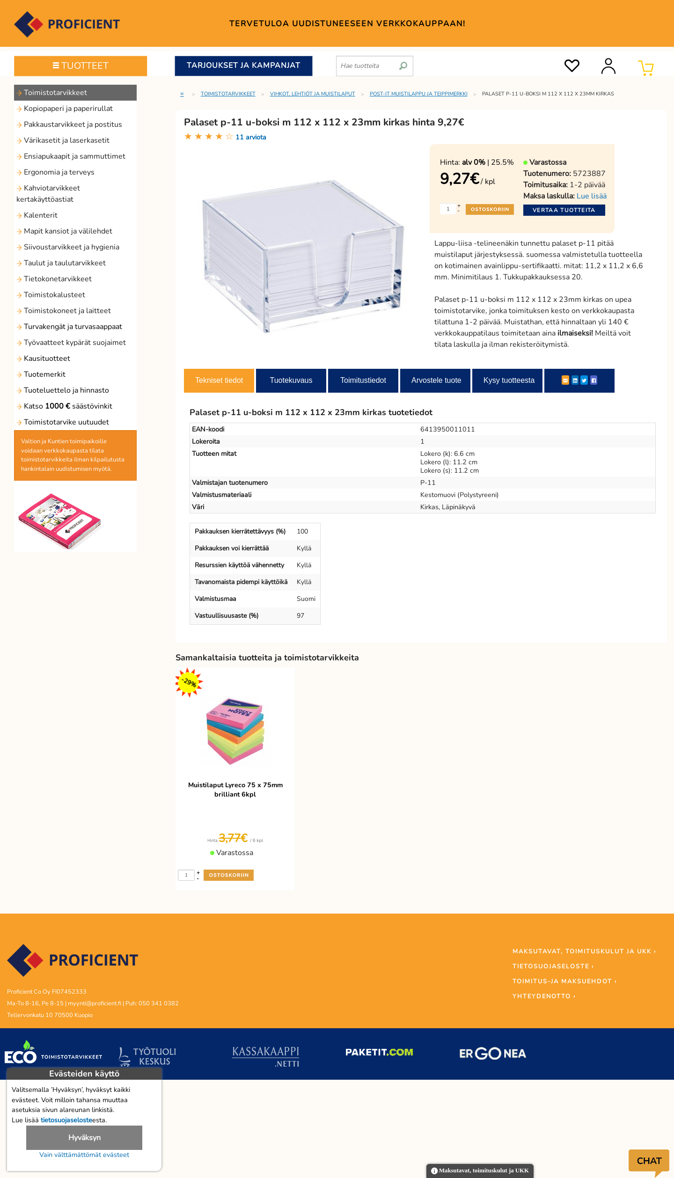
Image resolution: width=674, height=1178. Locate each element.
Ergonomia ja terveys (55, 172)
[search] (403, 62)
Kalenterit (37, 215)
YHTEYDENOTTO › (544, 996)
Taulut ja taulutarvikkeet (61, 263)
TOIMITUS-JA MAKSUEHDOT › (565, 981)
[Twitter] (584, 380)
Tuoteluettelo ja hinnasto (62, 390)
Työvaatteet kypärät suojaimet (71, 342)
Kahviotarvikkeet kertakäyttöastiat (48, 194)
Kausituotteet (43, 358)
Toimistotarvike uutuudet (62, 422)
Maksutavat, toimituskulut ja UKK (480, 1171)
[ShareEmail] (565, 380)
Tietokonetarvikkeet (54, 279)
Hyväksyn (84, 1138)
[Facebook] (593, 380)
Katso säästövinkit (64, 406)
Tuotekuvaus (291, 380)
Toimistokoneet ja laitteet (63, 311)
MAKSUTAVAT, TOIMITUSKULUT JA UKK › (584, 951)
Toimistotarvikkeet (51, 93)
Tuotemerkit (41, 374)
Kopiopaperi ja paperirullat (64, 108)
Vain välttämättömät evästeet (84, 1154)
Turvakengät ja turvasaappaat (69, 327)
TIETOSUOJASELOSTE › (553, 966)
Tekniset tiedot (219, 380)
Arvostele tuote (436, 380)
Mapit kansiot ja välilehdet (64, 231)
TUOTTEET (81, 65)
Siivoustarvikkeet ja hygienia (67, 247)
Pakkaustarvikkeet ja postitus (69, 124)
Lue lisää (592, 196)
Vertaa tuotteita (564, 210)
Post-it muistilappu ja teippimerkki (419, 93)
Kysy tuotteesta (509, 380)
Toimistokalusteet (50, 295)
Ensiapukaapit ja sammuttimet (70, 156)
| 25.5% (488, 162)
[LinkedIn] (575, 380)
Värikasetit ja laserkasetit (63, 140)
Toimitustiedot (363, 380)
